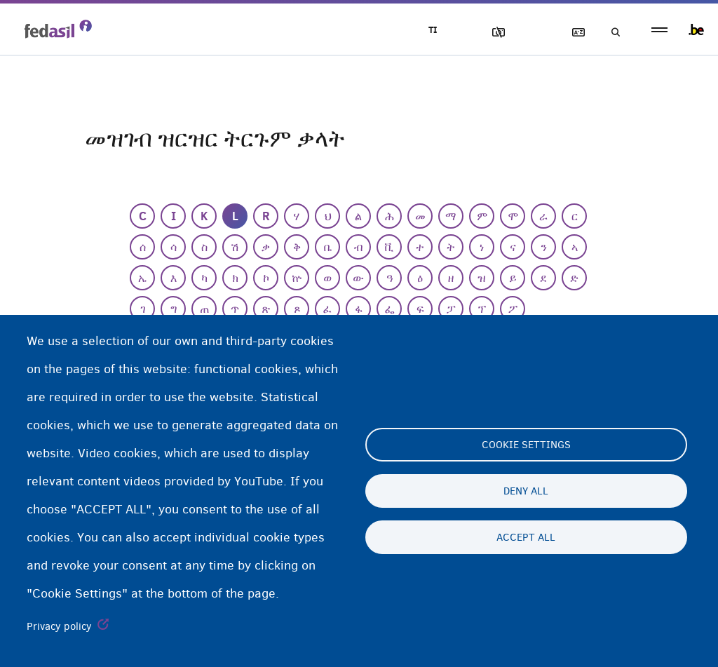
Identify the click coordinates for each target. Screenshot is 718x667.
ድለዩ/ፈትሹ (611, 32)
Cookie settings (526, 445)
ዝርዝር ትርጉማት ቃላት (571, 32)
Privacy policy (59, 626)
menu (659, 30)
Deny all (525, 491)
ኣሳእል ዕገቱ (491, 32)
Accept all (525, 537)
